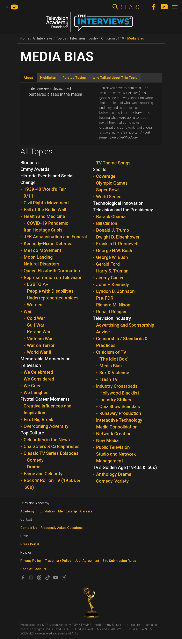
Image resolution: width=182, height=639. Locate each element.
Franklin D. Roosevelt (117, 243)
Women (34, 304)
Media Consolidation (117, 426)
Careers (86, 511)
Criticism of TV (112, 38)
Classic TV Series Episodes (51, 453)
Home (24, 38)
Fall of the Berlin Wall (45, 209)
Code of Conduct (33, 569)
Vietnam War (40, 338)
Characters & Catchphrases (52, 446)
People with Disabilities (50, 291)
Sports (100, 169)
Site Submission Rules (119, 561)
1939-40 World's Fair (45, 189)
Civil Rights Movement (46, 202)
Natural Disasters (41, 264)
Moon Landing (38, 257)
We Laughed (36, 392)
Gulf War (35, 325)
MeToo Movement (42, 250)
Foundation (46, 511)
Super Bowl (107, 189)
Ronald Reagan (111, 311)
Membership (67, 511)
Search (134, 7)
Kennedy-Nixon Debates (48, 243)
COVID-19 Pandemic (47, 223)
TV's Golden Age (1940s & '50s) (125, 467)
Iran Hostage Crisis (43, 230)
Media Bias (135, 38)
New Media (107, 440)
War (28, 311)
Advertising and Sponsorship (125, 325)
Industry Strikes (115, 399)
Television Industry (84, 38)
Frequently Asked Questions (62, 528)
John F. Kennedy (112, 284)
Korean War (39, 331)
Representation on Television (53, 277)
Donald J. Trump (112, 230)
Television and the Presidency (123, 209)
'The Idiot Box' (113, 359)
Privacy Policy (31, 561)
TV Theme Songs (113, 162)
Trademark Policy (58, 561)
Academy (27, 511)
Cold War (36, 318)
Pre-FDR (104, 298)
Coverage (105, 176)
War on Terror (41, 345)
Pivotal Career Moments (45, 399)
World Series (109, 196)
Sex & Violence (114, 372)
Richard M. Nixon (113, 304)
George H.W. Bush (114, 250)
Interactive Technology (119, 420)
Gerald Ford (108, 264)
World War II (39, 352)
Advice (103, 331)
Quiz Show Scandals (119, 406)
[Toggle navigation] (175, 7)
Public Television (113, 447)
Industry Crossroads (117, 386)
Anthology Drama (113, 474)
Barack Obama (111, 216)
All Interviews (43, 38)
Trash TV (108, 379)
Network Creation (114, 433)
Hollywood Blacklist (119, 393)
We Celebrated (38, 372)
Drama (34, 466)
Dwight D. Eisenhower (118, 237)
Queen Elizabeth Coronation (52, 270)
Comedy (35, 460)
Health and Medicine (44, 216)
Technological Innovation (118, 203)
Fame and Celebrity (43, 473)
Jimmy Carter (110, 277)
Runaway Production (120, 413)
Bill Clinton (106, 223)
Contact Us (28, 528)
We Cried (33, 385)
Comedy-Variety (112, 481)
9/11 (29, 196)
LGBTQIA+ (37, 284)
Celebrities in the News (47, 439)
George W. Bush (112, 257)
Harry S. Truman (112, 271)
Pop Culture (32, 432)
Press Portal (29, 544)
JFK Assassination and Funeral (55, 236)
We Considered (39, 379)
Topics (61, 38)
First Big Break (38, 419)
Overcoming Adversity (46, 426)
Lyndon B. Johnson (115, 291)
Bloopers (29, 162)
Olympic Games (112, 183)
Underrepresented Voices (53, 297)
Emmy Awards (35, 169)
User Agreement (86, 561)
